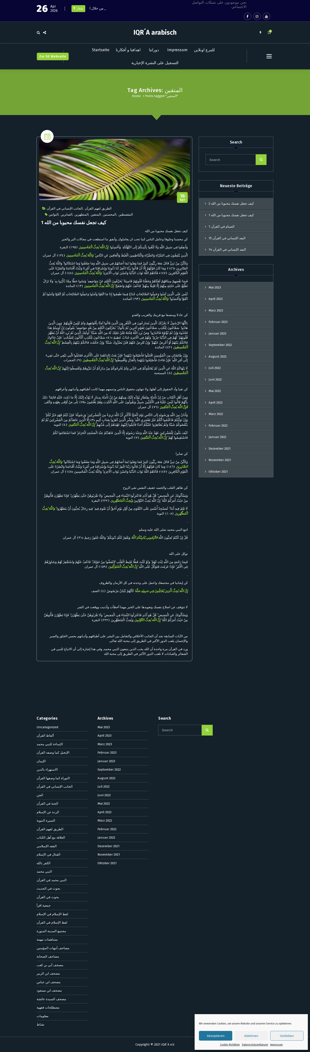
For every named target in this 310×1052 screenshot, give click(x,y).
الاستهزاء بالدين (47, 496)
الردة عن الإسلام (48, 538)
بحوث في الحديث (48, 615)
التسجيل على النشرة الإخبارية (154, 62)
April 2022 (216, 402)
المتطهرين (81, 214)
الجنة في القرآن (47, 530)
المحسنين (109, 214)
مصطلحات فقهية (48, 734)
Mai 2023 (215, 287)
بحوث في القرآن (48, 623)
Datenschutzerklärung (255, 1044)
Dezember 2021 (108, 572)
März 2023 (216, 310)
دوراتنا (154, 50)
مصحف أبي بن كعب (50, 691)
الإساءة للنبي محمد (50, 470)
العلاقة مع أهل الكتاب (51, 564)
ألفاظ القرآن (45, 462)
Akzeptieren (216, 1036)
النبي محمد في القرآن (52, 606)
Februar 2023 (218, 322)
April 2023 (216, 299)
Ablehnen (251, 1036)
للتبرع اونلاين (204, 50)
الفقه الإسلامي (47, 572)
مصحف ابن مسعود (49, 717)
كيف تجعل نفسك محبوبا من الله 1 (73, 222)
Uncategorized (47, 453)
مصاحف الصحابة (48, 683)
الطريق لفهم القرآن (98, 208)
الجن (40, 521)
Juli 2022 (215, 368)
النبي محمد (44, 598)
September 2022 (220, 345)
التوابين (54, 214)
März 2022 (216, 414)
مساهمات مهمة (47, 666)
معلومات (42, 742)
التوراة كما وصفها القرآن (53, 504)
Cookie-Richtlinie (230, 1044)
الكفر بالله (43, 589)
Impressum (276, 1044)
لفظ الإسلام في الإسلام (52, 640)
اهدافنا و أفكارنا (128, 50)
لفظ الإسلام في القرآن (52, 649)
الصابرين (66, 214)
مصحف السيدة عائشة (51, 725)
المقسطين (125, 214)
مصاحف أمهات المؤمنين (53, 674)
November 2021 (109, 581)
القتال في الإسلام (48, 581)
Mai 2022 (215, 391)
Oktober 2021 (107, 589)
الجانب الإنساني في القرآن (65, 208)
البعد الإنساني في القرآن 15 (227, 238)
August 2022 (217, 356)
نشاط (40, 751)
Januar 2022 (217, 437)
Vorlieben (287, 1036)
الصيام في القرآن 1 (221, 226)
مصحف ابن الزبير (48, 700)
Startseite (100, 50)
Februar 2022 (218, 425)
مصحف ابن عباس (48, 708)
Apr (182, 198)
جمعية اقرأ (44, 632)
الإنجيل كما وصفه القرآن (53, 479)
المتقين (96, 214)
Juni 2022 (215, 379)
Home (136, 96)
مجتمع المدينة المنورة (51, 657)
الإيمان (41, 487)
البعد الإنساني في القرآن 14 (227, 249)
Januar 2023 (217, 333)
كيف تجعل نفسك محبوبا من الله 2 (231, 203)
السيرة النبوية (46, 547)
